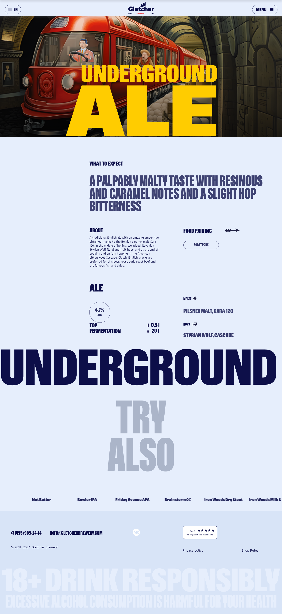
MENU (261, 10)
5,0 (192, 530)
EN (16, 9)
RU (10, 9)
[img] (246, 532)
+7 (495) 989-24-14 (26, 533)
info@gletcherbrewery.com (76, 533)
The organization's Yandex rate (199, 534)
